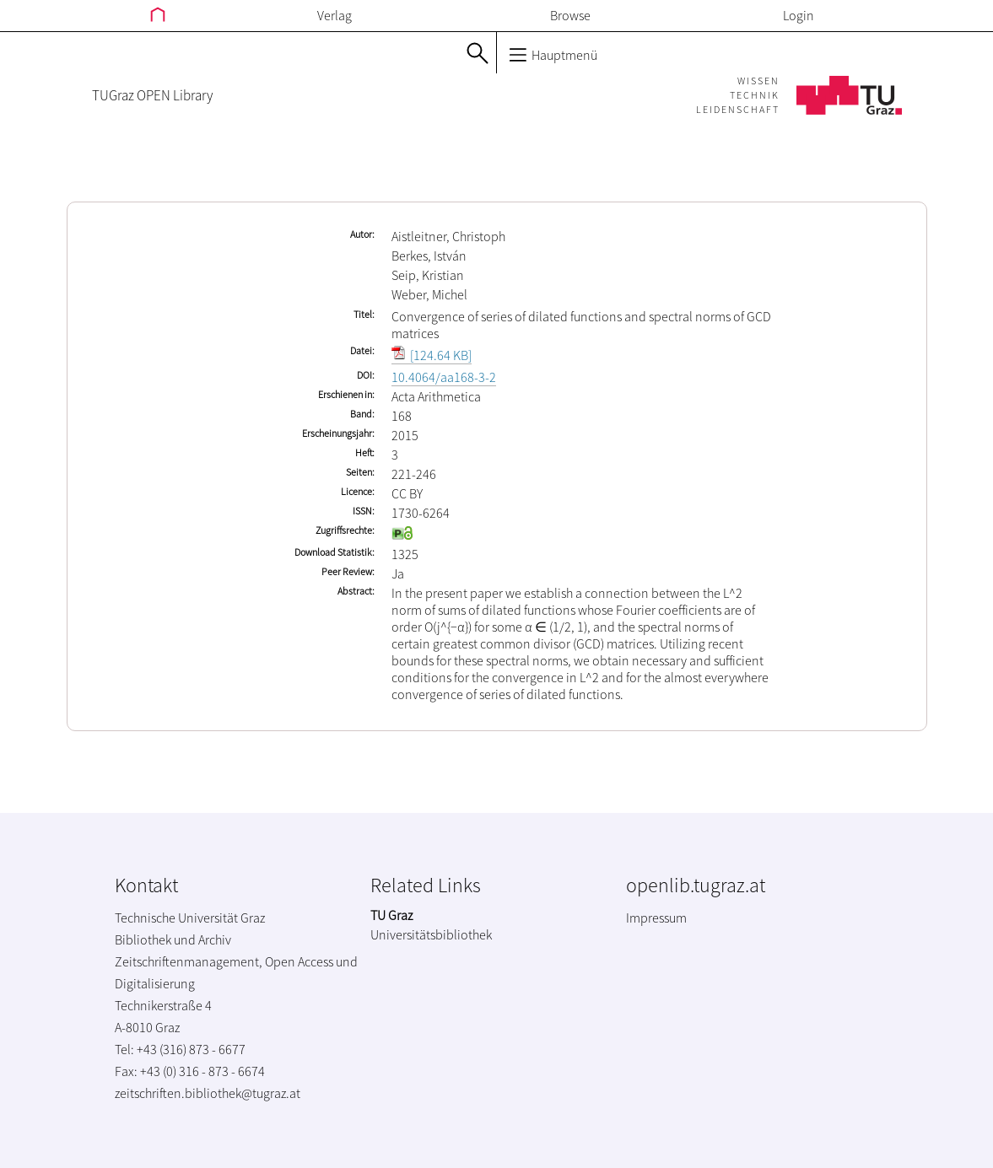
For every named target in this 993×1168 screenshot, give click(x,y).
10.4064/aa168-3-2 (443, 377)
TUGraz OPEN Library (152, 95)
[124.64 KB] (431, 355)
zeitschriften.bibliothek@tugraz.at (207, 1093)
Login (798, 15)
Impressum (656, 917)
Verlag (334, 15)
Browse (570, 15)
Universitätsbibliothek (431, 934)
